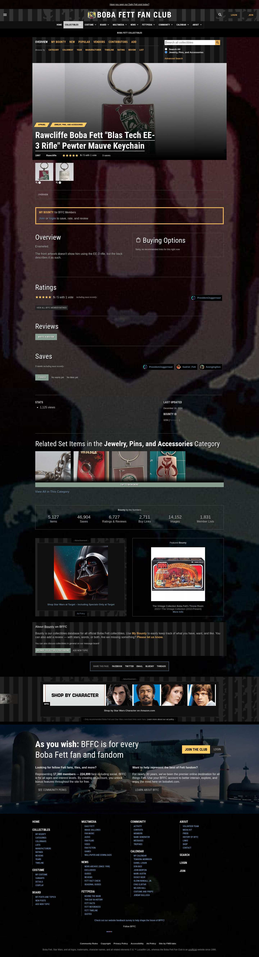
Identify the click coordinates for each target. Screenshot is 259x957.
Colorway (67, 49)
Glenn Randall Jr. (143, 881)
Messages (138, 840)
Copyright (106, 943)
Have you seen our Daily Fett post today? (129, 4)
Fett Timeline (91, 910)
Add (133, 42)
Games (88, 851)
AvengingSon (210, 367)
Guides (88, 873)
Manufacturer (93, 49)
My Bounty (58, 42)
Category (54, 49)
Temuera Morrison (143, 859)
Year (79, 49)
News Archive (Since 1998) (97, 866)
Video (87, 844)
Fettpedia (149, 24)
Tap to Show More (130, 485)
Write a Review (46, 337)
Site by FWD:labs (167, 943)
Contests (138, 830)
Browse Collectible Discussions (53, 650)
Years (38, 859)
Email (140, 666)
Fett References (93, 907)
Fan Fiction (90, 848)
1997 (37, 155)
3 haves (42, 377)
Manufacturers (43, 848)
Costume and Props (143, 891)
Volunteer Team (191, 826)
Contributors (118, 42)
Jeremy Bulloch (142, 895)
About (197, 24)
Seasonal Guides (93, 884)
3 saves (106, 155)
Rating (121, 49)
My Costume (41, 874)
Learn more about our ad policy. (160, 719)
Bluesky (150, 666)
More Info (178, 611)
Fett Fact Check (93, 881)
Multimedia (120, 24)
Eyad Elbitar (140, 884)
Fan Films (89, 840)
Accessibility (137, 943)
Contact (187, 848)
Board (105, 24)
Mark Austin (140, 873)
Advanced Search (174, 58)
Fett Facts (90, 903)
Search (185, 855)
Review (132, 49)
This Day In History (94, 899)
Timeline (109, 49)
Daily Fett (89, 826)
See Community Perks (52, 790)
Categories (40, 838)
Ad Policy (81, 613)
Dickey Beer (139, 877)
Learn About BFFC (147, 790)
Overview (41, 42)
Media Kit (187, 830)
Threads (161, 666)
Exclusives (90, 870)
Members (138, 833)
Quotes (88, 914)
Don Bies (138, 866)
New (72, 42)
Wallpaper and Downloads (98, 855)
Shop (185, 844)
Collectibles (73, 24)
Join (251, 15)
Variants (39, 878)
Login (234, 15)
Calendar (183, 24)
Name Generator (142, 837)
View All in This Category (52, 491)
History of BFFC (190, 837)
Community (166, 24)
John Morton (140, 870)
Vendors (99, 42)
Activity (138, 826)
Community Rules (89, 943)
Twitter (129, 666)
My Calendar (140, 855)
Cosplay (39, 885)
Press (185, 833)
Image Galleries (92, 830)
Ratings (39, 852)
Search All (174, 49)
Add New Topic (80, 650)
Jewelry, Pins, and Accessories (186, 52)
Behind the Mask (93, 896)
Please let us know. (150, 637)
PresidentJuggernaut (206, 298)
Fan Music (89, 833)
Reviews (39, 855)
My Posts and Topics (45, 897)
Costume (91, 24)
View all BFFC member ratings (52, 307)
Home (59, 25)
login (52, 218)
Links (185, 840)
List (141, 49)
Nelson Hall (140, 888)
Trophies (138, 844)
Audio (87, 837)
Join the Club (196, 749)
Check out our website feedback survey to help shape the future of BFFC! (129, 920)
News (135, 24)
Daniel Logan (140, 863)
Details (39, 882)
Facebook (117, 666)
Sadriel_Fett (186, 367)
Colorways (40, 841)
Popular (84, 42)
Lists (37, 845)
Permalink (174, 420)
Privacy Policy (121, 943)
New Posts (40, 900)
